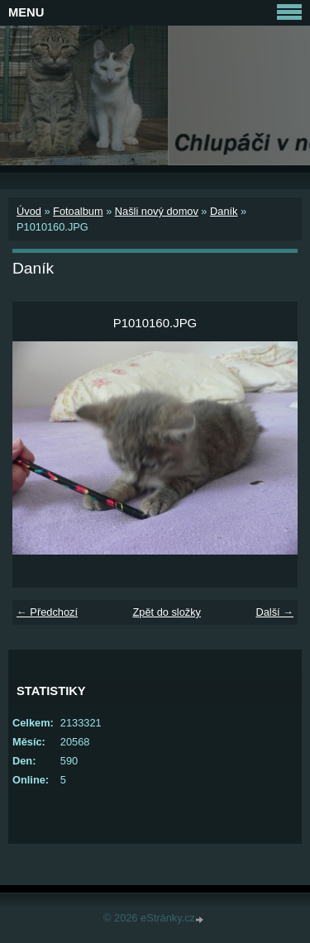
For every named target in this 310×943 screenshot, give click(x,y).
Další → (274, 612)
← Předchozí (47, 612)
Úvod (29, 211)
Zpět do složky (166, 612)
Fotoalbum (78, 211)
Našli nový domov (156, 211)
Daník (223, 211)
